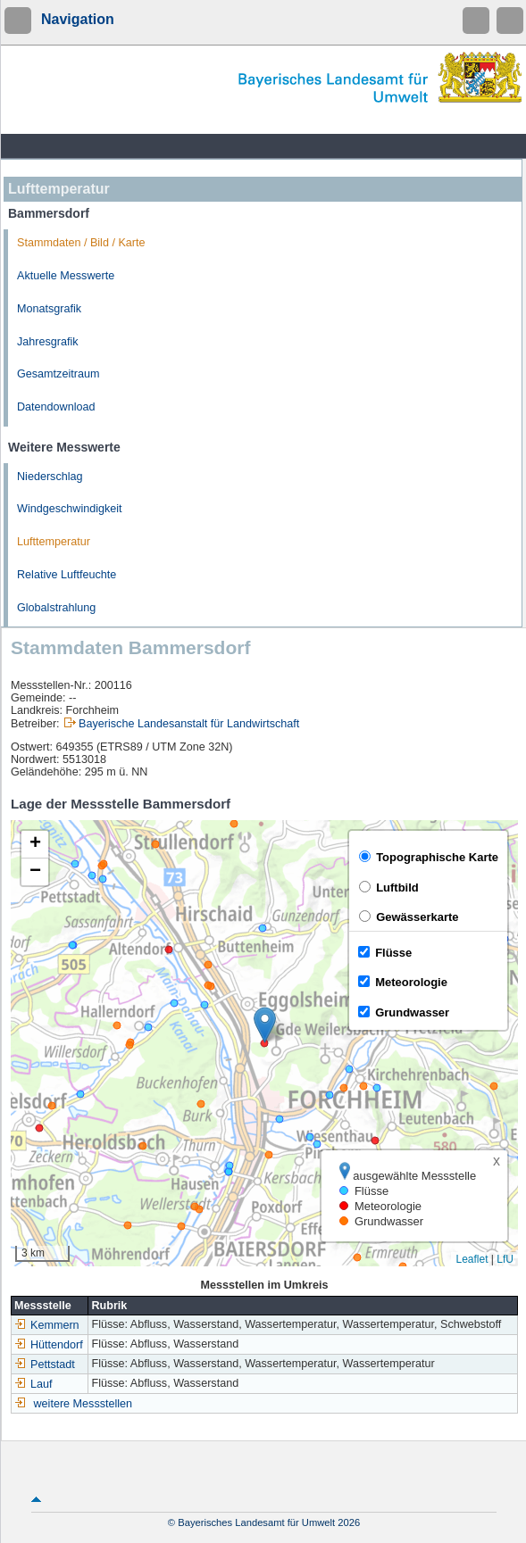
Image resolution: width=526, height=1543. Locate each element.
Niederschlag (50, 476)
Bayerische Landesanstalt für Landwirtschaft (189, 724)
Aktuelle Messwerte (65, 276)
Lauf (33, 1384)
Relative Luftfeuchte (66, 574)
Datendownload (56, 407)
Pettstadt (44, 1364)
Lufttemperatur (53, 541)
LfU (505, 1259)
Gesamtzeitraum (58, 374)
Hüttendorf (48, 1345)
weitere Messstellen (83, 1404)
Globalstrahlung (56, 607)
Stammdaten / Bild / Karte (81, 242)
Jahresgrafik (48, 342)
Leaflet (471, 1259)
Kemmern (46, 1325)
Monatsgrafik (49, 309)
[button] (265, 1025)
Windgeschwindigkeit (69, 508)
